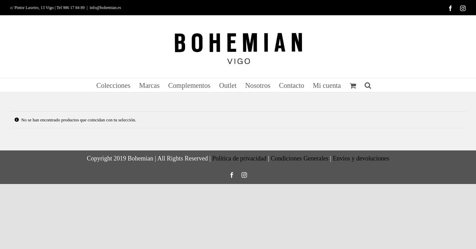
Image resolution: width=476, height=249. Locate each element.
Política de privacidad (239, 158)
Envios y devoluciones (361, 158)
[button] (379, 85)
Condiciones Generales (299, 158)
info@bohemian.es (105, 7)
